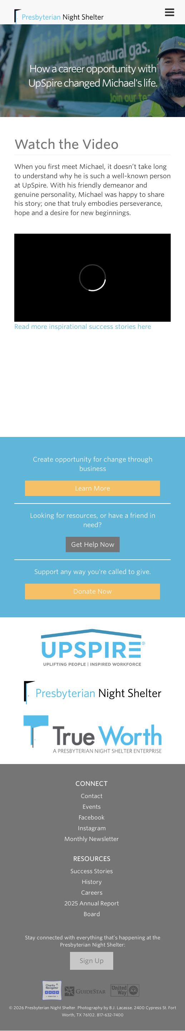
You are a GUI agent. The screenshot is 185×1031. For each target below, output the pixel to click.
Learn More (92, 488)
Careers (91, 892)
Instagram (92, 828)
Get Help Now (92, 544)
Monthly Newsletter (91, 839)
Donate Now (92, 591)
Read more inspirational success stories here (82, 326)
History (92, 882)
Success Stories (91, 871)
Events (91, 806)
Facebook (92, 817)
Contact (91, 796)
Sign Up (92, 960)
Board (92, 914)
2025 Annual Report (91, 903)
